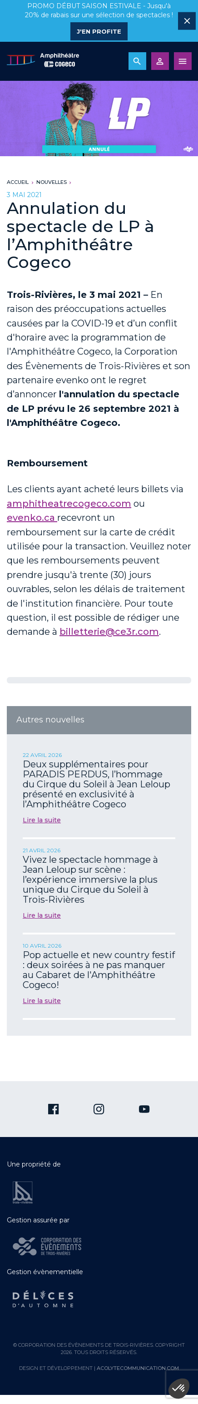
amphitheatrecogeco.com (69, 503)
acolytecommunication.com (138, 1368)
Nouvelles (51, 182)
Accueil (18, 182)
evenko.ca (32, 517)
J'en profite (99, 31)
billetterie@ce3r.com (109, 631)
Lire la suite (42, 820)
